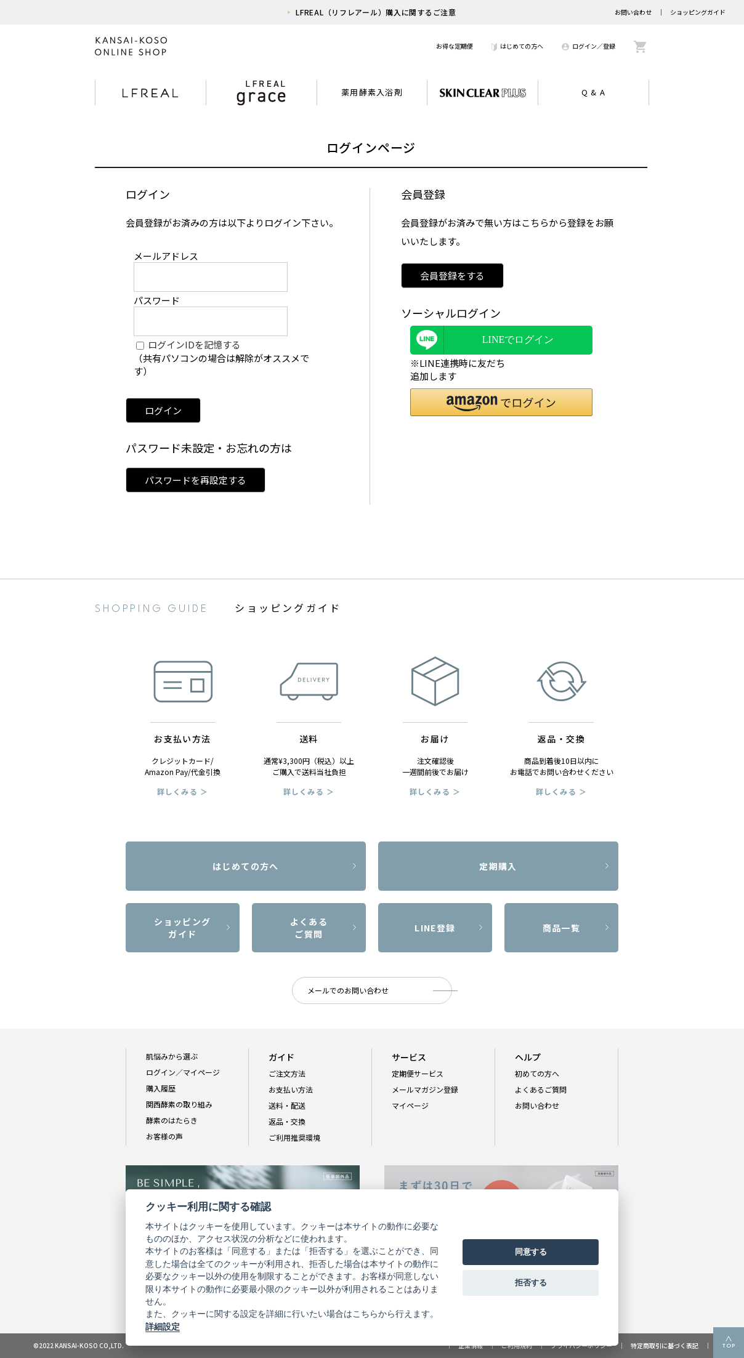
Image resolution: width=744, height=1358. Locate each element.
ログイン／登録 (588, 45)
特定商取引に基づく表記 (664, 1345)
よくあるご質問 (309, 927)
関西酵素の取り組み (179, 1104)
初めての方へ (537, 1073)
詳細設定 (162, 1327)
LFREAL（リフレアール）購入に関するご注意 (376, 12)
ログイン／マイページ (183, 1072)
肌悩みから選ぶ (172, 1056)
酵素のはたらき (172, 1120)
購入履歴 (161, 1088)
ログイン (163, 410)
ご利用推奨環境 (294, 1137)
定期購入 (498, 866)
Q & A (593, 92)
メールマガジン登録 (425, 1089)
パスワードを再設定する (195, 479)
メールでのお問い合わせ (348, 990)
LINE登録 (434, 928)
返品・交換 (287, 1121)
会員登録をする (452, 275)
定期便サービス (417, 1073)
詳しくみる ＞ (182, 791)
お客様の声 (164, 1136)
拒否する (531, 1282)
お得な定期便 (454, 45)
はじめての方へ (517, 45)
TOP (728, 1346)
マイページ (410, 1105)
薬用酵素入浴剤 (372, 92)
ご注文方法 (287, 1073)
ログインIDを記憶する (194, 344)
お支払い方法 (291, 1089)
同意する (531, 1251)
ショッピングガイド (698, 12)
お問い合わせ (633, 12)
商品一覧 (562, 928)
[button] (501, 402)
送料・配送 (287, 1105)
